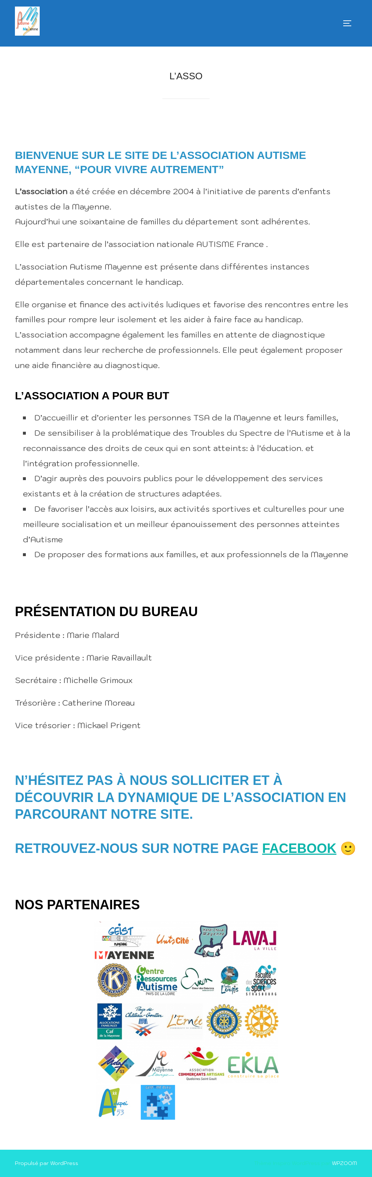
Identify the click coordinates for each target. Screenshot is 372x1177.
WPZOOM (344, 1163)
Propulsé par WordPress (46, 1163)
